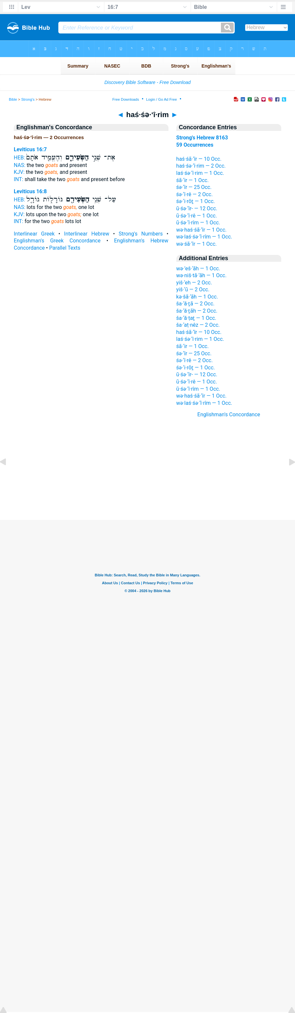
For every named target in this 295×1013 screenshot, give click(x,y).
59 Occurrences (194, 145)
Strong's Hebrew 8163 (202, 137)
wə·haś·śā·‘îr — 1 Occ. (201, 230)
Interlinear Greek (34, 234)
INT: (18, 179)
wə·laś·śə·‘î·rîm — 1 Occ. (204, 237)
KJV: (19, 172)
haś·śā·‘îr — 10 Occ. (199, 159)
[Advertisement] (147, 480)
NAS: (19, 165)
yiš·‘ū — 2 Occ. (192, 289)
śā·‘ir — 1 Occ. (192, 180)
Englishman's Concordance (228, 414)
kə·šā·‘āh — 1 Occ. (197, 297)
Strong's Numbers (141, 234)
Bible (13, 99)
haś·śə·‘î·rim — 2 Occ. (201, 166)
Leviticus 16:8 (30, 191)
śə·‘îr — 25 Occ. (194, 187)
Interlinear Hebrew (86, 234)
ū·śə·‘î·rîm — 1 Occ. (198, 222)
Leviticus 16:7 (30, 149)
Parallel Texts (64, 248)
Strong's (28, 99)
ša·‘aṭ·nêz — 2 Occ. (198, 325)
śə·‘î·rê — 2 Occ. (194, 194)
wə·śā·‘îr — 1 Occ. (196, 244)
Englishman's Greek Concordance (57, 241)
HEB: (19, 158)
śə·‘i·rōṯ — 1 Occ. (195, 201)
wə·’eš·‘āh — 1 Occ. (198, 268)
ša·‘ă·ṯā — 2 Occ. (195, 303)
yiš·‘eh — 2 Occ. (194, 282)
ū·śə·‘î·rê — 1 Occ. (196, 216)
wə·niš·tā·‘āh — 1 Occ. (201, 275)
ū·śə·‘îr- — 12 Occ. (196, 208)
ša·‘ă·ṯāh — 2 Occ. (197, 311)
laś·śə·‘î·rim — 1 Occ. (200, 173)
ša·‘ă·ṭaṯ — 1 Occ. (196, 318)
